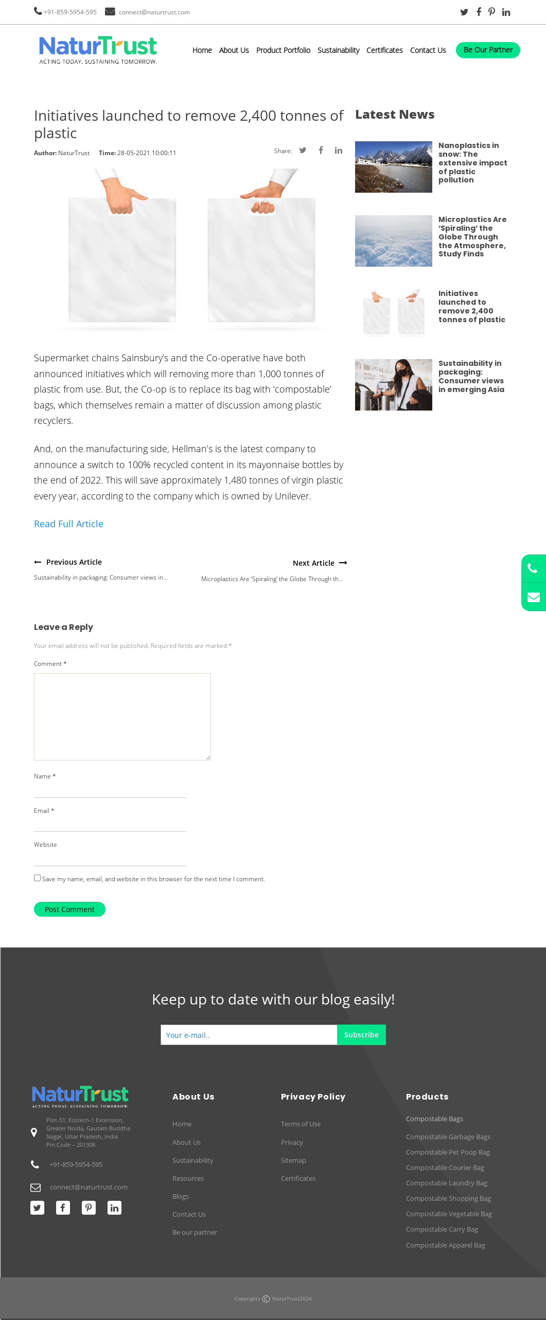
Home (202, 50)
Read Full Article (68, 523)
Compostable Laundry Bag (446, 1182)
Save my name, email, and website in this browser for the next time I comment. (153, 879)
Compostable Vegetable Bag (449, 1213)
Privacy (292, 1142)
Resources (188, 1178)
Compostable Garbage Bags (448, 1136)
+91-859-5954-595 (70, 12)
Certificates (384, 50)
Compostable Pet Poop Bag (448, 1152)
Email (44, 810)
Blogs (180, 1196)
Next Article (313, 563)
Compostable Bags (434, 1119)
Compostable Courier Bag (445, 1167)
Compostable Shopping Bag (448, 1198)
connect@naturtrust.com (154, 12)
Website (45, 844)
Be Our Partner (488, 49)
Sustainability (338, 50)
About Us (234, 50)
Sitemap (293, 1160)
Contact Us (428, 50)
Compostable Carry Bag (442, 1229)
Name (45, 776)
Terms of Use (301, 1123)
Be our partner (194, 1232)
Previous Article (74, 562)
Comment (50, 663)
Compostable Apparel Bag (445, 1245)
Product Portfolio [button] (283, 50)
